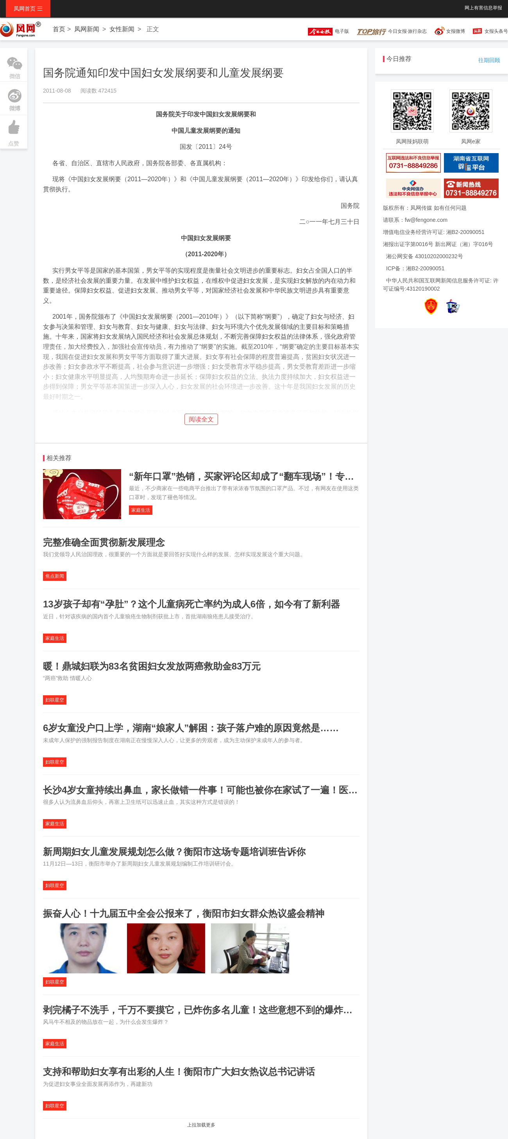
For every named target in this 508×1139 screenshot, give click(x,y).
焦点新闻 (54, 576)
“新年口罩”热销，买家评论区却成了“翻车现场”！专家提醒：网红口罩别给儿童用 (298, 476)
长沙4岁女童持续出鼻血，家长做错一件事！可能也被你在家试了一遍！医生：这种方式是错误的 (242, 790)
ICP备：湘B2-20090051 (415, 268)
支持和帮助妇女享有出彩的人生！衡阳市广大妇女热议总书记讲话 (179, 1071)
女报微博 (455, 31)
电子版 (324, 31)
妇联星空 (54, 700)
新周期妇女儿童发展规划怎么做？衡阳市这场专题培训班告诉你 (174, 851)
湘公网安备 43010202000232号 (424, 256)
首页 (59, 29)
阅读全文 (201, 419)
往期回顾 (489, 60)
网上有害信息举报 (483, 8)
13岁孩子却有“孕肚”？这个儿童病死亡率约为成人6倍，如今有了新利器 (191, 604)
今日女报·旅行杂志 (392, 31)
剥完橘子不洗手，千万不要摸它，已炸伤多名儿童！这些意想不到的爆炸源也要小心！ (221, 1010)
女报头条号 (496, 31)
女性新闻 (121, 29)
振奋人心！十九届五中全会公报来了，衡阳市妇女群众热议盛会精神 (183, 913)
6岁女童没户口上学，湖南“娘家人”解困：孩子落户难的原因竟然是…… (191, 728)
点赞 (13, 130)
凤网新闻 (86, 29)
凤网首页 (28, 8)
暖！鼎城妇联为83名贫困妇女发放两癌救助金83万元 (153, 666)
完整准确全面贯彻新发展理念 (104, 542)
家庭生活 (140, 510)
